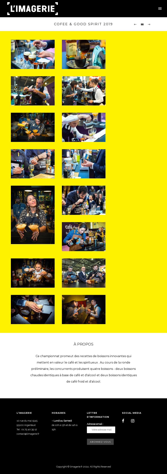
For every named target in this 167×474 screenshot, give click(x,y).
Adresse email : (95, 424)
